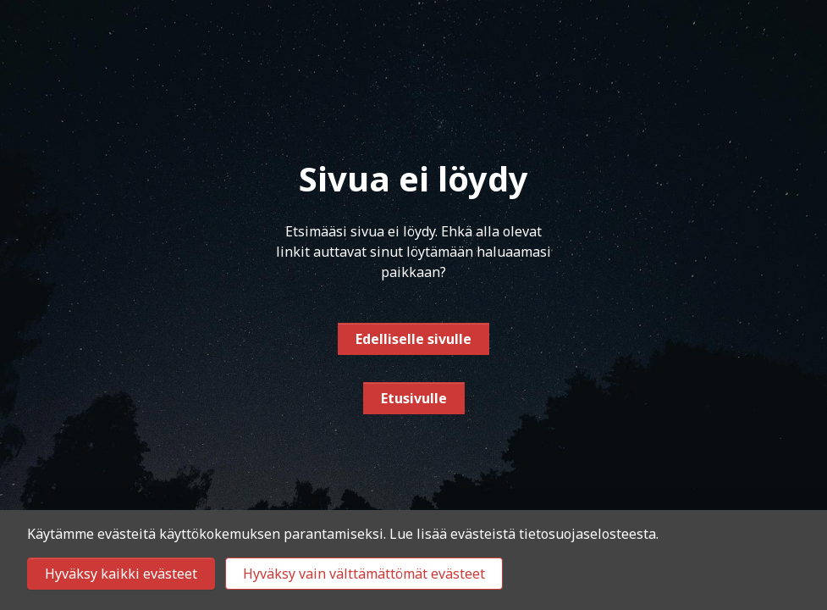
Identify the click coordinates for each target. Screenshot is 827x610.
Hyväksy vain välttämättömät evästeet (364, 573)
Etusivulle (414, 398)
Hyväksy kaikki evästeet (121, 573)
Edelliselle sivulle (413, 339)
